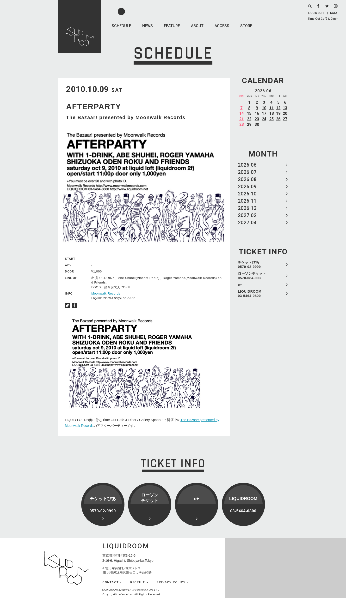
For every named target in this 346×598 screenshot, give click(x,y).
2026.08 (247, 179)
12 (278, 108)
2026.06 (247, 165)
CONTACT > (112, 582)
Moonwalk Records (105, 293)
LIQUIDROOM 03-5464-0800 (249, 294)
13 (285, 108)
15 (249, 113)
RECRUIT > (139, 582)
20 (285, 113)
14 (241, 113)
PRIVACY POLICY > (172, 582)
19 (278, 113)
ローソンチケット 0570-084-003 (252, 276)
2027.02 (247, 215)
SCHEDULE (121, 26)
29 (249, 124)
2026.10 (247, 193)
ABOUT (197, 26)
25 (271, 119)
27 (285, 119)
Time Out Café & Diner (323, 18)
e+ (240, 285)
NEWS (147, 26)
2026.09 (247, 186)
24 (264, 119)
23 (257, 119)
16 (257, 113)
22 (249, 119)
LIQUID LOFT (316, 13)
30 (257, 124)
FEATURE (172, 26)
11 (271, 108)
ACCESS (222, 26)
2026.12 (247, 208)
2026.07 (247, 172)
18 (271, 113)
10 (264, 108)
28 (241, 124)
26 (278, 119)
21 (241, 119)
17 (264, 113)
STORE (246, 26)
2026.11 (247, 201)
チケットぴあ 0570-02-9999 (249, 264)
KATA (333, 13)
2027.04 (247, 222)
